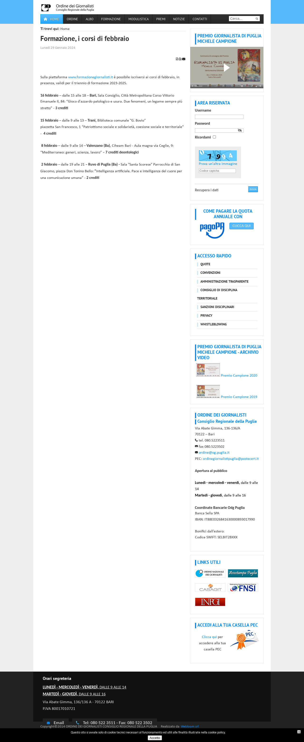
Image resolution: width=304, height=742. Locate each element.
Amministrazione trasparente (224, 282)
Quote (205, 264)
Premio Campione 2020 (226, 376)
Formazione (111, 19)
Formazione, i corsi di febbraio (84, 39)
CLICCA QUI (242, 226)
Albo (90, 19)
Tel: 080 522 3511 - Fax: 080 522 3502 (117, 722)
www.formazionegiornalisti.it (90, 77)
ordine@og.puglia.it (214, 453)
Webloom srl (190, 726)
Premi (161, 19)
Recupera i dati (206, 190)
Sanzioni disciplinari (217, 307)
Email (55, 722)
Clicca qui (209, 637)
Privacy (206, 316)
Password (202, 123)
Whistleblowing (213, 325)
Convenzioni (210, 273)
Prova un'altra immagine (218, 164)
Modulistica (138, 19)
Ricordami (203, 137)
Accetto (155, 738)
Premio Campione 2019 (238, 397)
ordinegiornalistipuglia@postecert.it (231, 459)
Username (203, 110)
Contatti (200, 19)
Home (54, 19)
